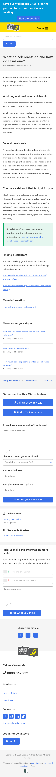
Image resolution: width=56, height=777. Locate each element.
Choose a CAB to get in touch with (20, 456)
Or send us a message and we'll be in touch (25, 425)
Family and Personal (11, 380)
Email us (8, 700)
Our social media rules (14, 723)
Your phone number (18, 484)
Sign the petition (29, 18)
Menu (42, 28)
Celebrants (47, 380)
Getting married (11, 519)
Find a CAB (10, 693)
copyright (35, 763)
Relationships (31, 380)
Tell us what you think (21, 613)
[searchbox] (28, 36)
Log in (11, 741)
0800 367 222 (15, 673)
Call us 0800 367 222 (28, 403)
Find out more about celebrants (18, 306)
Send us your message (28, 499)
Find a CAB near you (28, 412)
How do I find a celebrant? (16, 348)
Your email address (12, 470)
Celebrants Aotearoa (13, 535)
